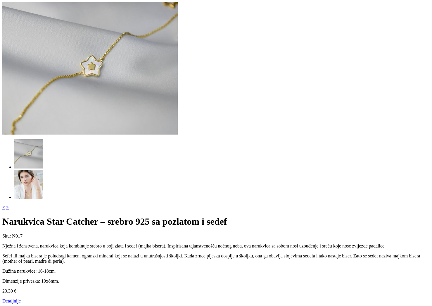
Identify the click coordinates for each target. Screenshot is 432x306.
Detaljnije (11, 300)
